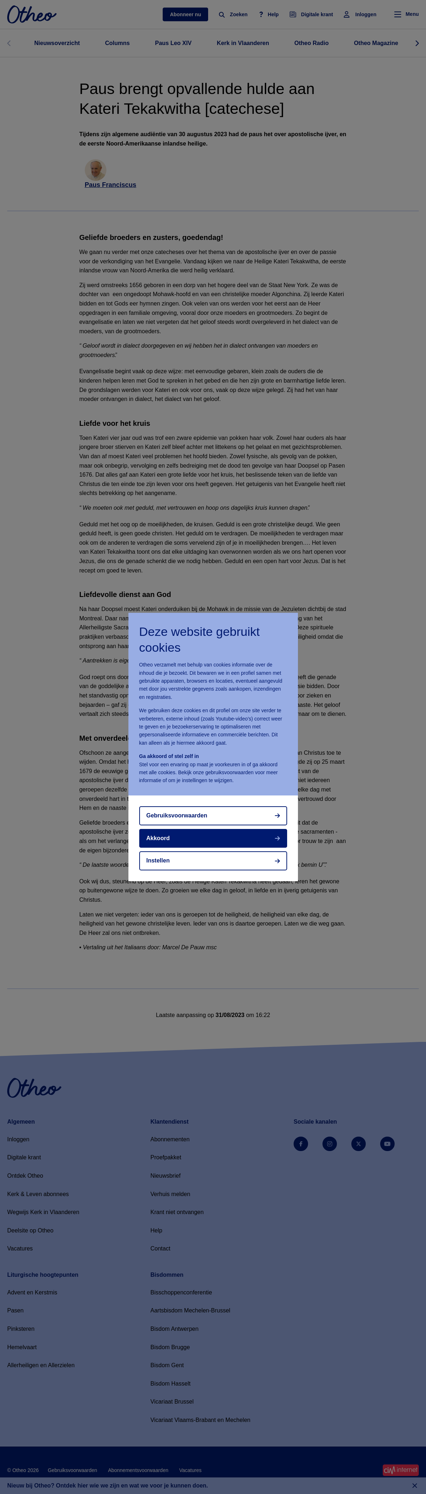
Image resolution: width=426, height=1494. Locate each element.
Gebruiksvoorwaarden (176, 815)
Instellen (158, 860)
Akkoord (158, 838)
